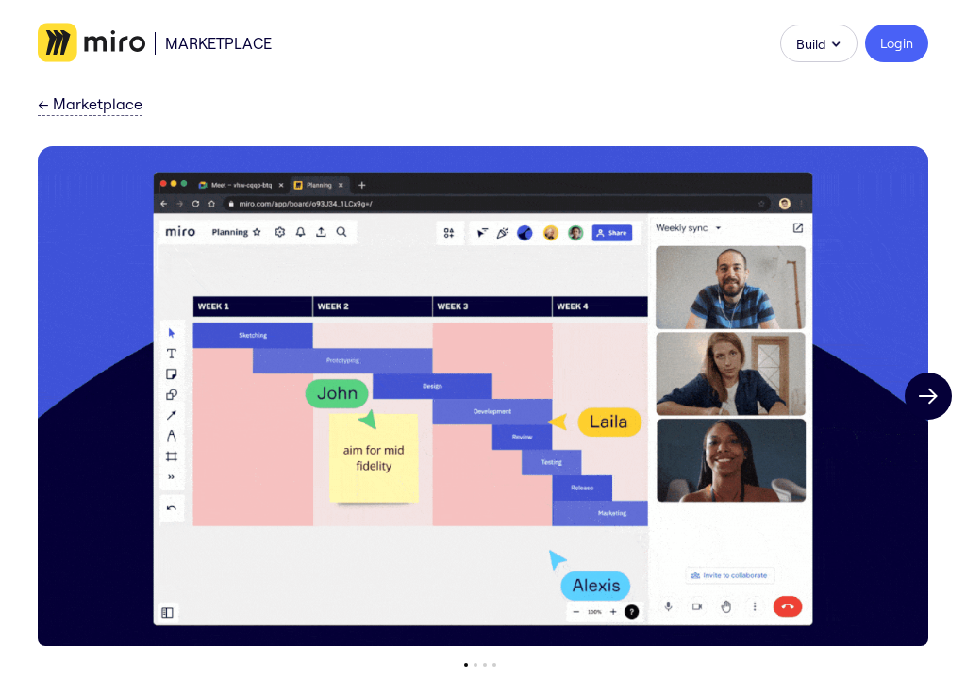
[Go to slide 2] (475, 665)
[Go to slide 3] (485, 665)
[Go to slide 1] (466, 665)
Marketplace (218, 43)
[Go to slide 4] (494, 665)
